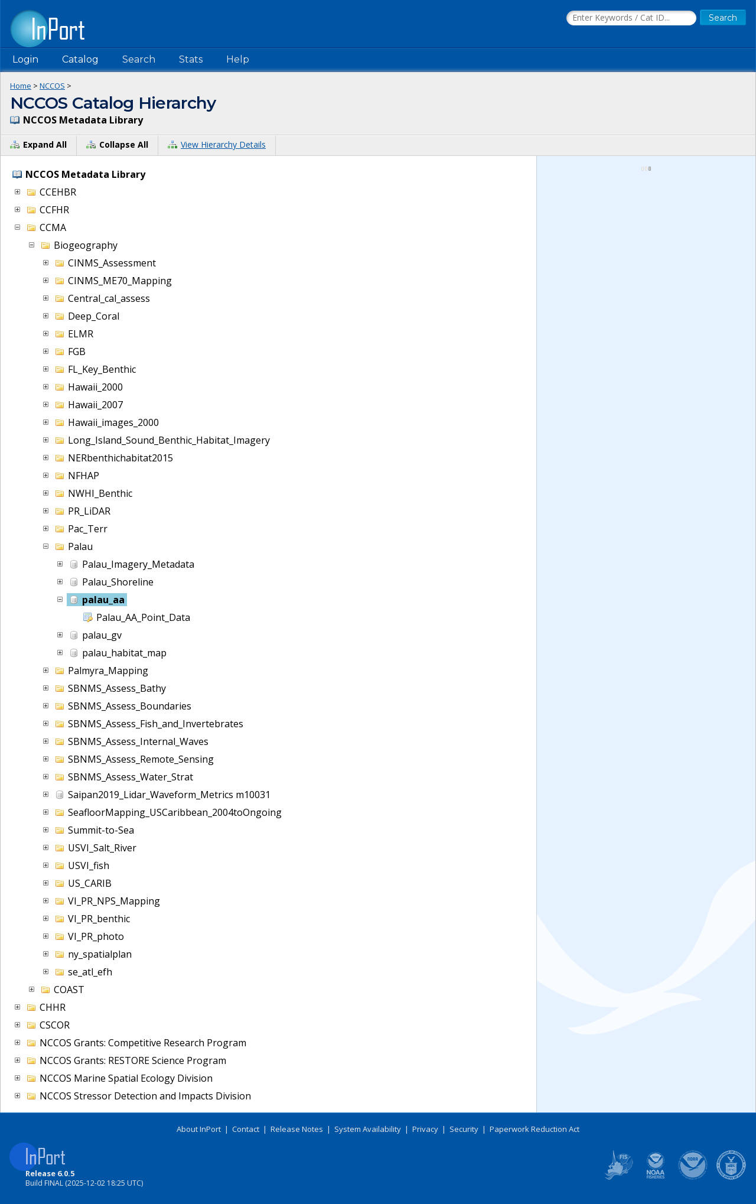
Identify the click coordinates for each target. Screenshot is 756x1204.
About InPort (199, 1129)
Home (20, 85)
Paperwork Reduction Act (534, 1129)
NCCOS (52, 85)
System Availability (367, 1129)
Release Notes (297, 1129)
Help (237, 59)
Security (463, 1129)
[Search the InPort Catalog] (631, 18)
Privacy (425, 1129)
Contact (245, 1129)
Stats (191, 59)
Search (138, 59)
